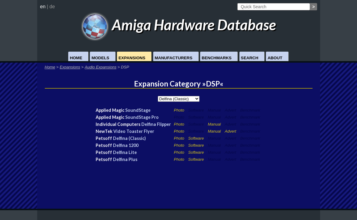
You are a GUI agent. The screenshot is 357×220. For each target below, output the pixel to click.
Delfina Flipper (156, 124)
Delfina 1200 (125, 145)
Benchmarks (217, 58)
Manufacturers (174, 58)
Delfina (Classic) (129, 138)
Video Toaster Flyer (133, 131)
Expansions (131, 58)
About (274, 58)
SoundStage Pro (142, 117)
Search (249, 58)
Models (100, 58)
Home (76, 58)
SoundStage (137, 110)
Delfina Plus (125, 159)
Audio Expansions (100, 67)
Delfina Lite (125, 152)
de (52, 6)
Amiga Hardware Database (178, 24)
